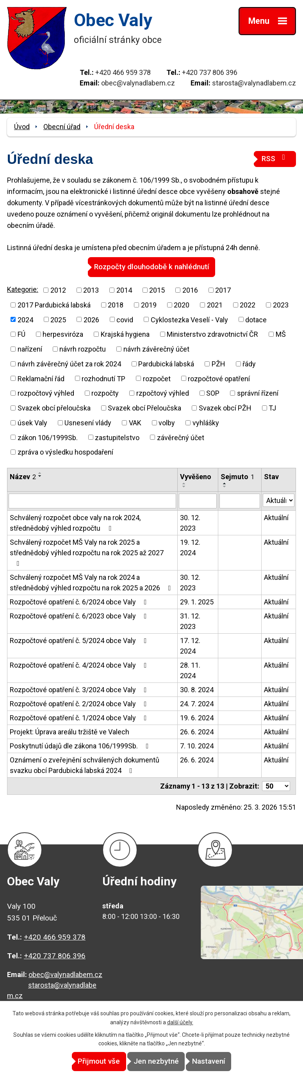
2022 (247, 304)
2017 (223, 290)
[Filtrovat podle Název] (92, 501)
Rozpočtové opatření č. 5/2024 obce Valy (80, 640)
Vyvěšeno (195, 476)
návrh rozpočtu (82, 349)
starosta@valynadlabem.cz (254, 83)
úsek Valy (32, 422)
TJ (272, 407)
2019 (149, 304)
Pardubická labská (166, 363)
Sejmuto (237, 476)
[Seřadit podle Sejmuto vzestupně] (225, 483)
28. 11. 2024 (190, 670)
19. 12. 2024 (190, 547)
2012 (58, 290)
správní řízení (257, 393)
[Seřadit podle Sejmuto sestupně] (225, 486)
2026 (91, 319)
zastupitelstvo (117, 437)
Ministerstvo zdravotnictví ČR (212, 334)
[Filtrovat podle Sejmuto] (239, 501)
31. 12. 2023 (190, 620)
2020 (181, 304)
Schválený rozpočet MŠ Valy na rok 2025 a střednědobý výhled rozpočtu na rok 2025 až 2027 (87, 552)
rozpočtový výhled (46, 393)
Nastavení (222, 1061)
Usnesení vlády (87, 422)
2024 (25, 319)
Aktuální (276, 517)
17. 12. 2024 (190, 645)
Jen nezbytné (156, 1061)
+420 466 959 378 (123, 72)
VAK (135, 422)
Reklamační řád (41, 378)
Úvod (22, 127)
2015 (157, 290)
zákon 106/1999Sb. (48, 437)
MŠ (281, 334)
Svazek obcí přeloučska (54, 407)
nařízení (30, 349)
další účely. (180, 1022)
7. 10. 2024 (197, 745)
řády (249, 363)
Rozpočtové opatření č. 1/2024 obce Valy (80, 717)
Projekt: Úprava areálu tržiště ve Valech (69, 731)
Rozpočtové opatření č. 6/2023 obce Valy (80, 615)
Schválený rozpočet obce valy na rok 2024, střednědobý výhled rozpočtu (75, 522)
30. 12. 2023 (190, 522)
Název (23, 476)
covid (124, 319)
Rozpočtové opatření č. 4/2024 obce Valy (80, 665)
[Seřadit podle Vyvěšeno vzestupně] (184, 483)
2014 (124, 290)
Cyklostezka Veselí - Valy (189, 319)
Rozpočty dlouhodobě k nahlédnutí (151, 266)
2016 (190, 290)
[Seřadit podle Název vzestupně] (40, 472)
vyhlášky (205, 422)
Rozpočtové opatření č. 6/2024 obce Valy (80, 601)
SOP (212, 393)
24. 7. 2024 (197, 703)
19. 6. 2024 (197, 717)
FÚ (21, 334)
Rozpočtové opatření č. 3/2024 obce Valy (80, 689)
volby (167, 422)
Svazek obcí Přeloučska (144, 407)
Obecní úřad (61, 127)
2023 (281, 304)
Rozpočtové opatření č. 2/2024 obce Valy (80, 703)
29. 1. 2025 (197, 601)
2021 (215, 304)
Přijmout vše (86, 1061)
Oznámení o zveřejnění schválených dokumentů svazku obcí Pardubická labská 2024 (84, 764)
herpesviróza (63, 334)
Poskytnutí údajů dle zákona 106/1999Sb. (81, 745)
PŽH (218, 363)
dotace (256, 319)
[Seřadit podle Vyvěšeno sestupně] (184, 486)
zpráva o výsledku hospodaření (65, 452)
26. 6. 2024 (197, 731)
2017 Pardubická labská (54, 304)
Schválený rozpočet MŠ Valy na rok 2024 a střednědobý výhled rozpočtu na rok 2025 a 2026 (92, 582)
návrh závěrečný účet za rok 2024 (69, 363)
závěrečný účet (180, 437)
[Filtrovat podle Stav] (278, 500)
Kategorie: (22, 289)
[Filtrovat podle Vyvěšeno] (198, 501)
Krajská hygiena (125, 334)
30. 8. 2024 (197, 689)
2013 (91, 290)
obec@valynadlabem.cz (138, 83)
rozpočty (105, 393)
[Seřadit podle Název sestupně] (40, 475)
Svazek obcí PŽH (225, 407)
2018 (115, 304)
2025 (58, 319)
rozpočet (157, 378)
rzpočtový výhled (162, 393)
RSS (275, 158)
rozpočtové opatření (219, 378)
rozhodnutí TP (103, 378)
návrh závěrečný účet (156, 349)
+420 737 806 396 (209, 72)
